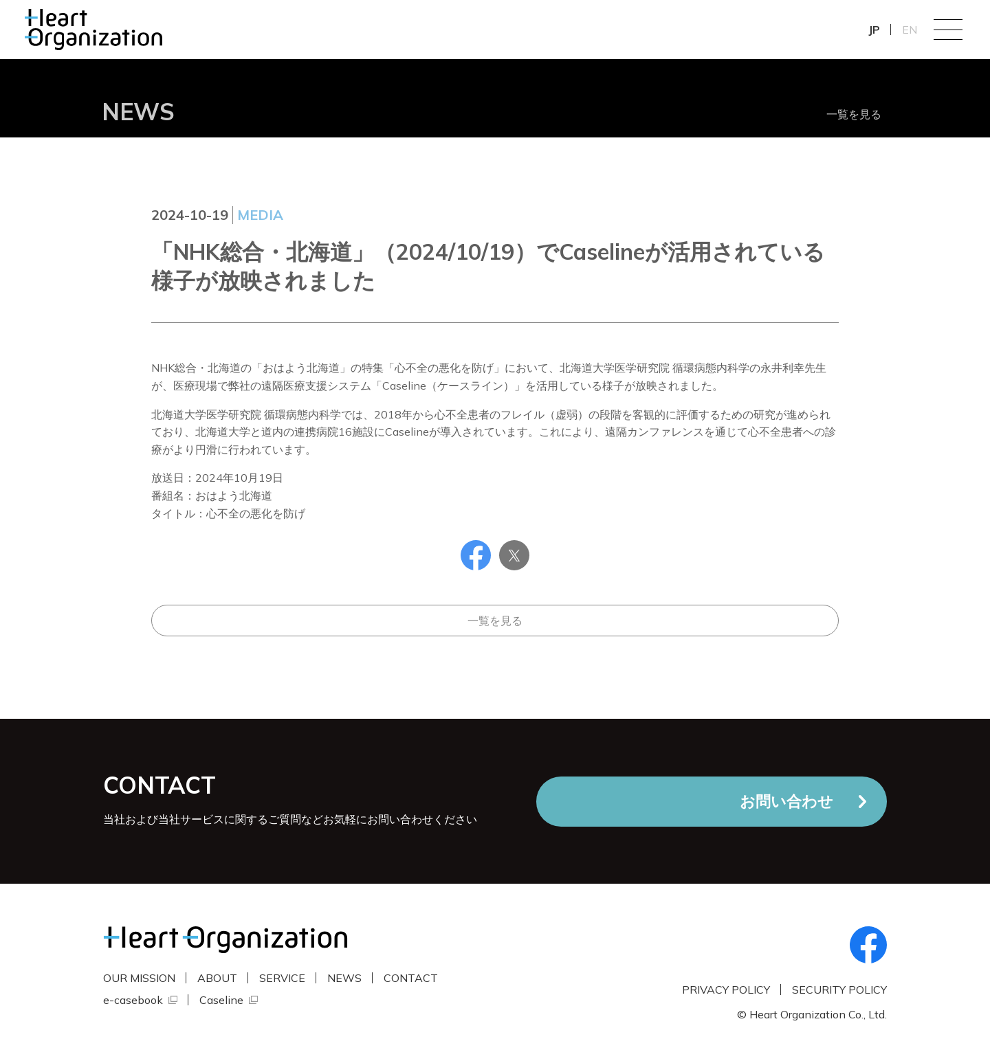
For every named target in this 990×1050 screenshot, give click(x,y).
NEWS (344, 978)
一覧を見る (853, 114)
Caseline (221, 1000)
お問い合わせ (786, 801)
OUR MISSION (139, 978)
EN (909, 29)
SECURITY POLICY (839, 989)
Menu (948, 29)
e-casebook (133, 1000)
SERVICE (282, 978)
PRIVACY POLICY (726, 989)
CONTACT (411, 978)
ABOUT (217, 978)
